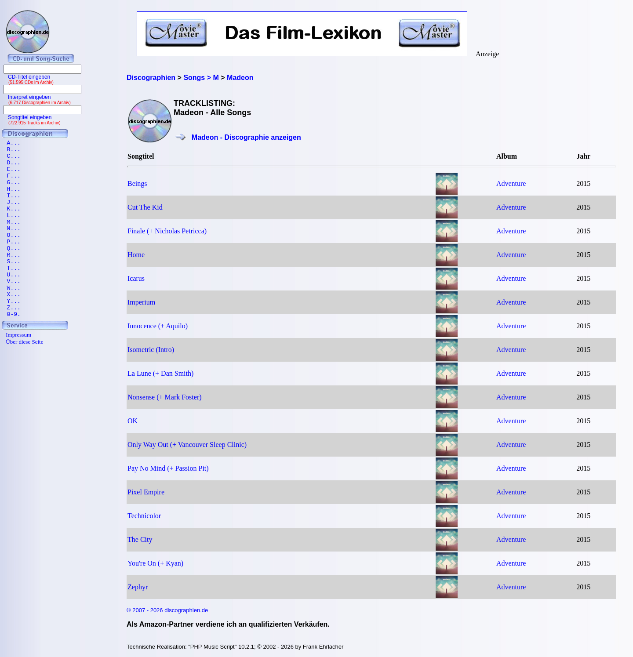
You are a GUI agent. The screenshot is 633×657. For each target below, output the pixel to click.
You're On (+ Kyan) (155, 563)
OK (132, 421)
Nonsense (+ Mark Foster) (164, 397)
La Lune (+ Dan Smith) (160, 373)
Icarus (136, 278)
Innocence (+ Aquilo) (157, 326)
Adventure (511, 183)
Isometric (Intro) (150, 349)
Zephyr (137, 587)
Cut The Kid (145, 207)
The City (139, 539)
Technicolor (144, 515)
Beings (137, 183)
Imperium (141, 302)
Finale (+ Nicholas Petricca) (167, 231)
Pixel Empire (145, 492)
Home (136, 254)
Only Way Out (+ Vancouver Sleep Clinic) (187, 444)
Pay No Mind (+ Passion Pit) (168, 468)
